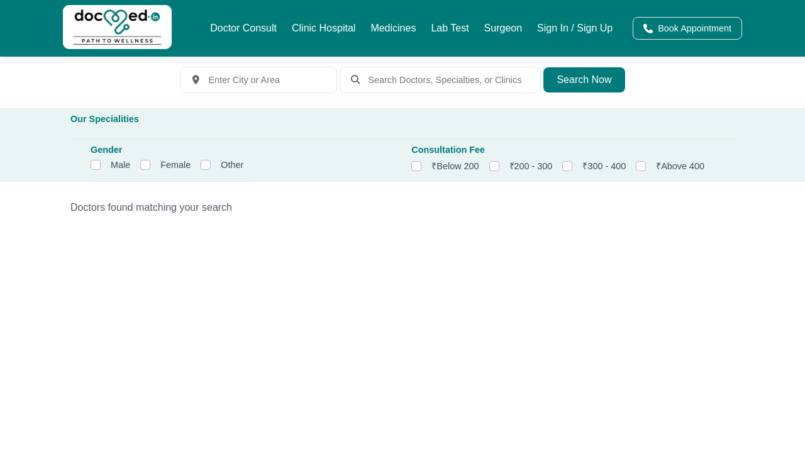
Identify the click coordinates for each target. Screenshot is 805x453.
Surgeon (503, 28)
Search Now (584, 79)
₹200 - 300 (531, 166)
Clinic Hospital (323, 28)
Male (120, 165)
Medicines (393, 28)
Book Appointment (687, 28)
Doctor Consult (243, 28)
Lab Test (450, 28)
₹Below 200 (455, 166)
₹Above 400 (680, 166)
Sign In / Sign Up (575, 28)
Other (232, 165)
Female (175, 165)
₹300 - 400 (604, 166)
